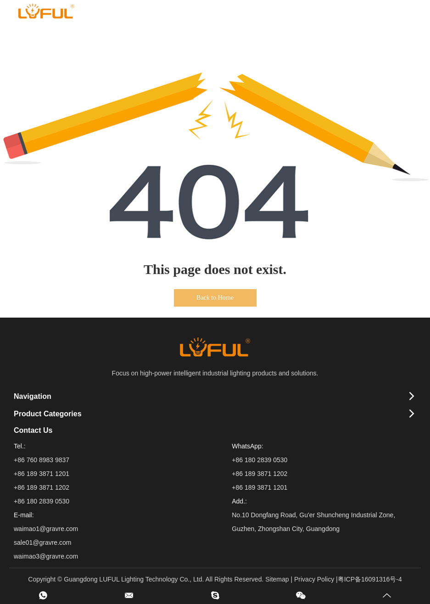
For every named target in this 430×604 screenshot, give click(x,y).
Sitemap (277, 579)
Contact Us (33, 430)
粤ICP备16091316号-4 (370, 579)
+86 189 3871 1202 (259, 473)
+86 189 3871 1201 (259, 487)
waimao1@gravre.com (46, 528)
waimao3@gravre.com (46, 556)
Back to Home (215, 297)
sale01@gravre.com (43, 542)
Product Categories (48, 414)
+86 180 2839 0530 (259, 460)
